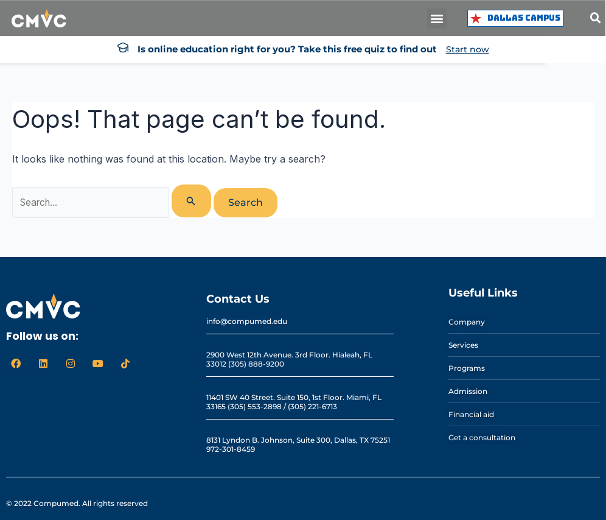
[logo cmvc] (39, 18)
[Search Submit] (192, 200)
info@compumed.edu (246, 321)
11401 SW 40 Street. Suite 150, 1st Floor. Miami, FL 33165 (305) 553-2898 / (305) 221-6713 (293, 402)
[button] (437, 19)
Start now (467, 49)
